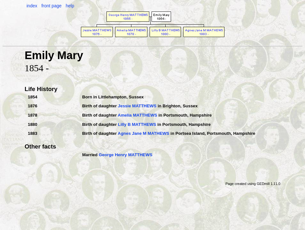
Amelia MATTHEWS (137, 115)
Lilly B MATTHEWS (137, 124)
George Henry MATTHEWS (125, 154)
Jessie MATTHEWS (137, 105)
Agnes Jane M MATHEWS (143, 133)
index (32, 5)
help (70, 5)
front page (51, 5)
